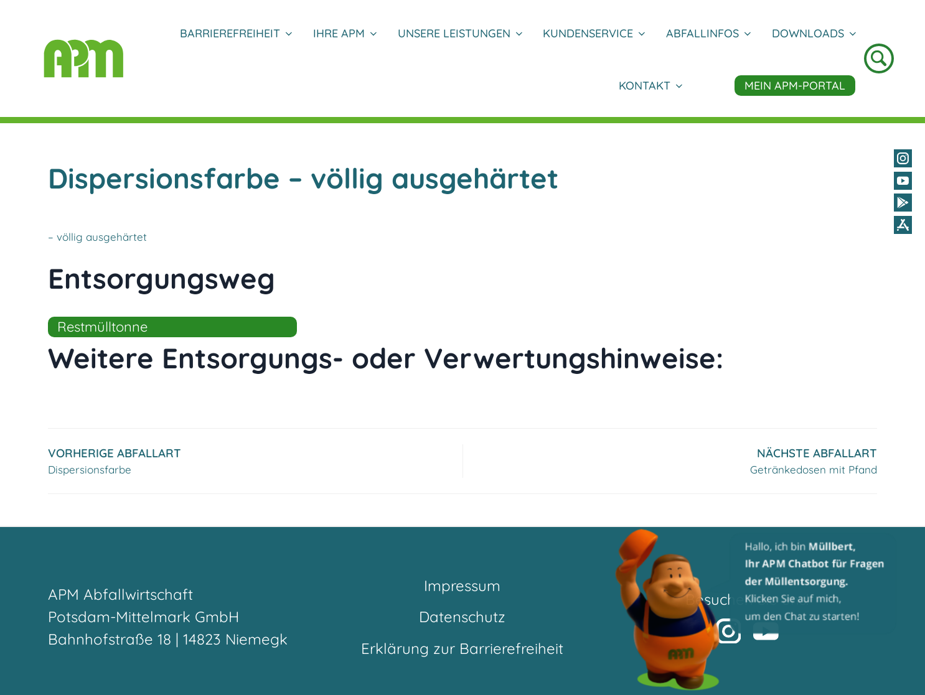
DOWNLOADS (813, 33)
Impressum (462, 585)
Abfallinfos (708, 33)
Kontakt (650, 85)
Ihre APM (344, 33)
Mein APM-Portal (794, 85)
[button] (756, 609)
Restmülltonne (102, 326)
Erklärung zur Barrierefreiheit (462, 648)
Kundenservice (593, 33)
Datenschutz (462, 616)
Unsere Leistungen (460, 33)
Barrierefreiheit (235, 33)
